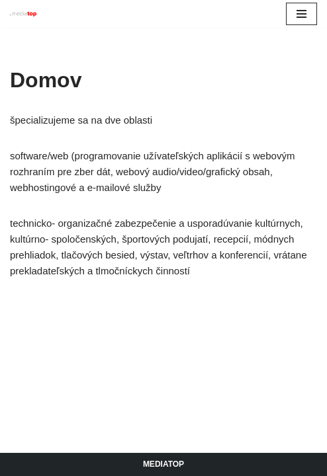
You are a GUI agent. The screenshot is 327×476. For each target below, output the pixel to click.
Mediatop (163, 464)
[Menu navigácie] (301, 14)
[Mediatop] (23, 14)
